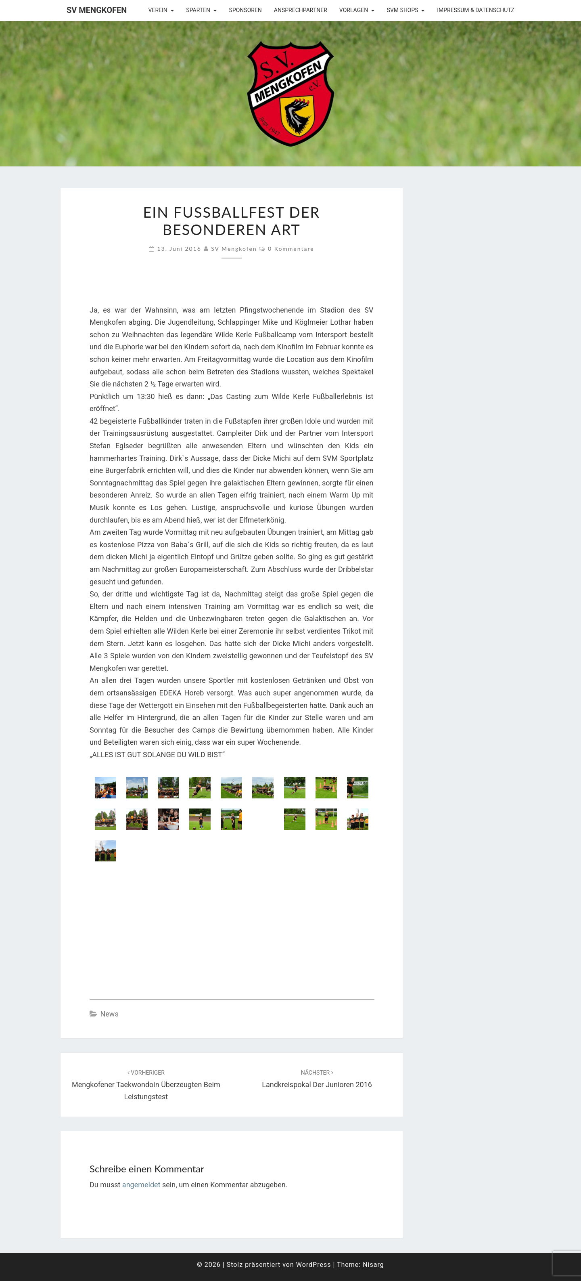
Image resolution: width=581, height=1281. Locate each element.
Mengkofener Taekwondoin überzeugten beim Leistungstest (146, 1085)
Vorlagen (353, 10)
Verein (157, 10)
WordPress (313, 1264)
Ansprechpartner (300, 10)
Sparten (198, 10)
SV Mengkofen (97, 10)
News (109, 1014)
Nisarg (373, 1264)
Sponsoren (245, 10)
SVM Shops (402, 10)
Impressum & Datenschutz (475, 10)
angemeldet (141, 1184)
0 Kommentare (291, 248)
